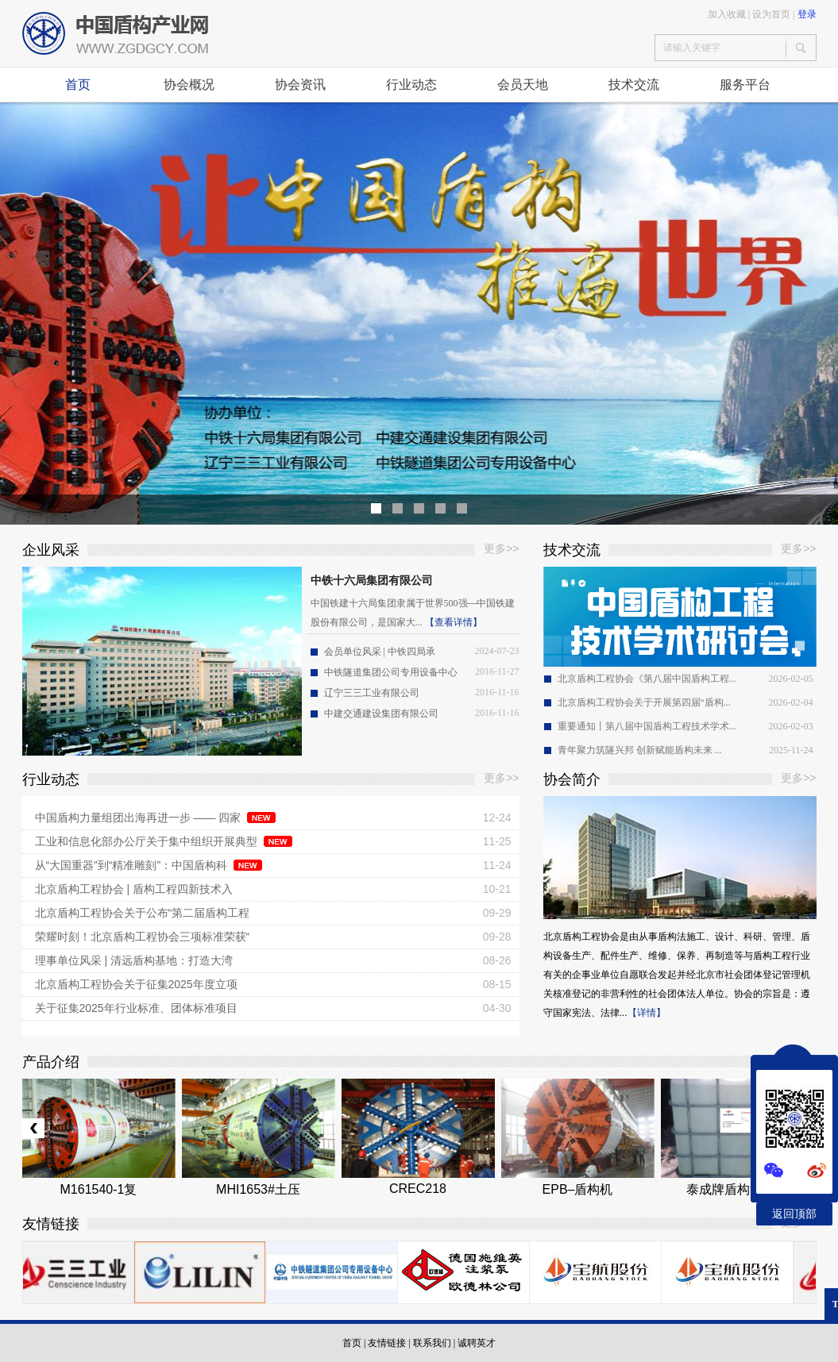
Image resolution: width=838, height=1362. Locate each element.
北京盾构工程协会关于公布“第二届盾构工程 (142, 912)
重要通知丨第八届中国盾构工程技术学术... (647, 726)
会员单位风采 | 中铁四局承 (379, 651)
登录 (807, 14)
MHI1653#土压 (258, 1189)
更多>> (501, 548)
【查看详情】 (453, 622)
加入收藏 (727, 14)
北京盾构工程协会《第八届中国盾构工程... (647, 678)
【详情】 (647, 1012)
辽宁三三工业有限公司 (371, 692)
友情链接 (387, 1343)
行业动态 (411, 84)
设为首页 (771, 14)
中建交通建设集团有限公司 (381, 713)
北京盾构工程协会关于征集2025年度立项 (136, 984)
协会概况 (189, 84)
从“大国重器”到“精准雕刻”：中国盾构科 (131, 865)
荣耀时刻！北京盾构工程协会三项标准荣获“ (142, 936)
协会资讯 (300, 84)
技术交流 (633, 84)
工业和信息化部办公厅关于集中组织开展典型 (146, 841)
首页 (78, 84)
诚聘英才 (477, 1343)
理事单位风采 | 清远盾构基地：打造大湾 (134, 960)
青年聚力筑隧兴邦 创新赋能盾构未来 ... (640, 750)
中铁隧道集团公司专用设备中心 (391, 672)
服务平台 (745, 84)
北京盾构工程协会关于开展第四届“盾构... (644, 702)
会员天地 (522, 84)
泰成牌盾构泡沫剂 (737, 1189)
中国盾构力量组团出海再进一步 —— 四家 (138, 817)
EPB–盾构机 (578, 1189)
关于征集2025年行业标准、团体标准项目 (136, 1008)
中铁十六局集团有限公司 (372, 581)
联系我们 (432, 1343)
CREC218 (417, 1188)
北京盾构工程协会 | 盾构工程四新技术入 (134, 889)
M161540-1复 (98, 1189)
